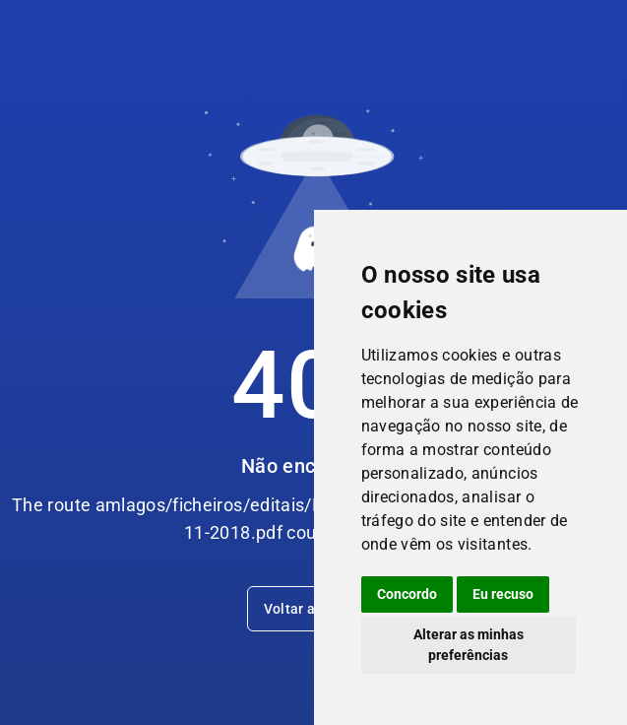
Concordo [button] (407, 594)
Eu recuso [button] (502, 594)
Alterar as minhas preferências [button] (468, 644)
